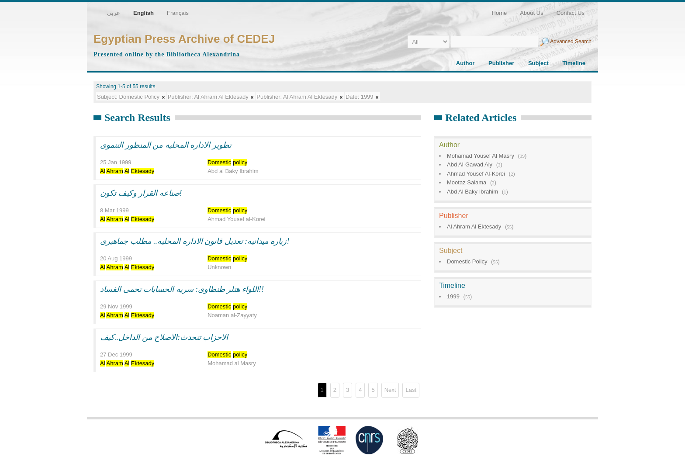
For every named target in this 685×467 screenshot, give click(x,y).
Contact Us (571, 13)
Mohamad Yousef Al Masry (480, 155)
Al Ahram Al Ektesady (474, 226)
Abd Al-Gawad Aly (469, 164)
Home (499, 13)
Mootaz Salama (466, 182)
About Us (531, 13)
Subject (538, 63)
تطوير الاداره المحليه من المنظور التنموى (166, 145)
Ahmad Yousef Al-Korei (476, 173)
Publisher (501, 63)
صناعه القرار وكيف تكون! (141, 193)
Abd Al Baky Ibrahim (472, 191)
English (143, 13)
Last (410, 390)
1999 (453, 296)
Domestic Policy (467, 261)
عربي (113, 13)
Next (390, 390)
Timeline (573, 63)
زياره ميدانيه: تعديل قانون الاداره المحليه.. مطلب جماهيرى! (195, 241)
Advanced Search (571, 41)
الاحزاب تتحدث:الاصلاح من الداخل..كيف (164, 337)
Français (178, 13)
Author (465, 63)
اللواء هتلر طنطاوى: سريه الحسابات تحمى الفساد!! (182, 289)
